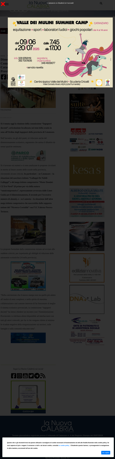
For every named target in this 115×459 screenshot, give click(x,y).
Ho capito (105, 453)
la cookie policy (64, 445)
